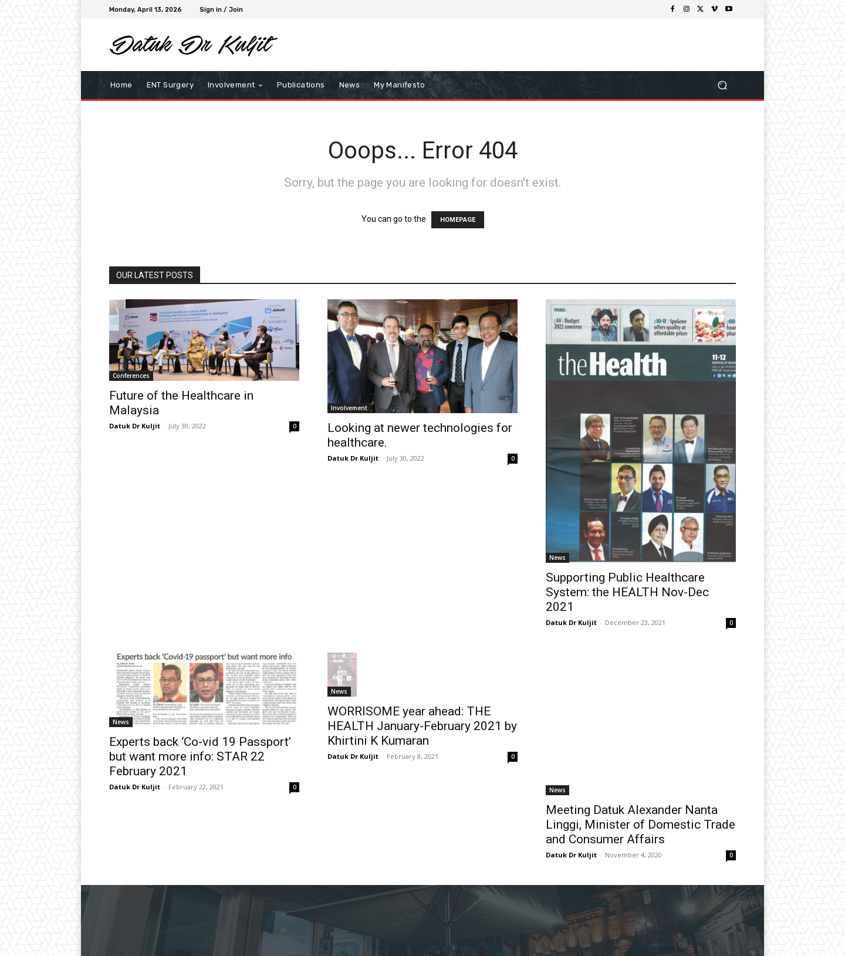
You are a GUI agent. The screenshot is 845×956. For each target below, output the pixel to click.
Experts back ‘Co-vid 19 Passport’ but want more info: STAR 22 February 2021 (200, 756)
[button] (722, 85)
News (557, 557)
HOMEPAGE (457, 220)
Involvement (349, 408)
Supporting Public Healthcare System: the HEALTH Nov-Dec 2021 (627, 592)
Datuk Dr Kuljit (134, 425)
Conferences (131, 375)
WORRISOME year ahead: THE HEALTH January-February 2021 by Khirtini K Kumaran (422, 726)
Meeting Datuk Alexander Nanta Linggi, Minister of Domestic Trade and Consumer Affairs (640, 824)
